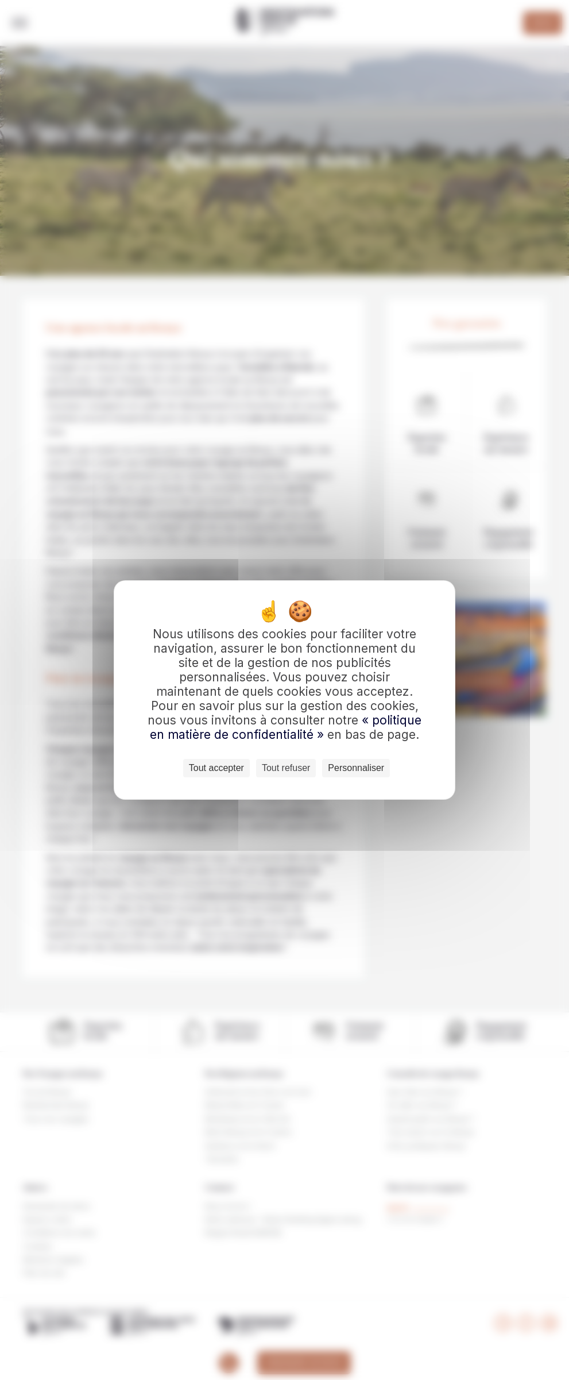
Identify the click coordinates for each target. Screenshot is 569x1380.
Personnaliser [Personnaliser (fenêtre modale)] (356, 768)
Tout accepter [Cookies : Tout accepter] (216, 768)
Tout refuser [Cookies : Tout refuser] (286, 768)
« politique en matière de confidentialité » (285, 727)
